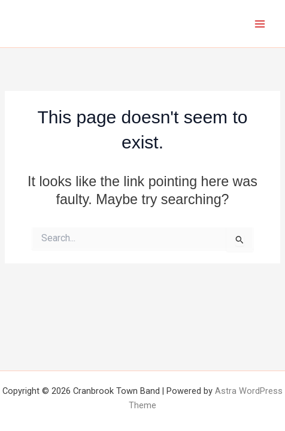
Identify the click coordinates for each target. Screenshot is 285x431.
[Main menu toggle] (260, 24)
